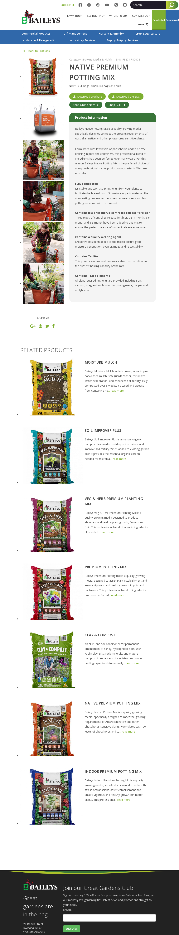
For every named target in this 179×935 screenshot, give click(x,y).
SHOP (143, 24)
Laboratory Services (82, 40)
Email (67, 909)
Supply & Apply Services (122, 40)
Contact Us (141, 15)
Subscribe (72, 928)
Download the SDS (126, 96)
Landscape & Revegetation (39, 40)
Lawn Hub (74, 15)
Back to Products (36, 51)
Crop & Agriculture (147, 33)
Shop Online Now (86, 105)
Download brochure (87, 96)
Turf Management (74, 33)
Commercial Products (36, 33)
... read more (116, 390)
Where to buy (118, 15)
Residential (96, 15)
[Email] (109, 918)
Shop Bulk (117, 105)
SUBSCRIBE (67, 5)
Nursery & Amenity (111, 33)
